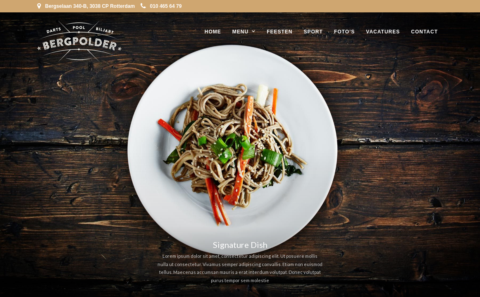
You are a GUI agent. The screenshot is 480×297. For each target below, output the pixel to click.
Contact (424, 32)
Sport (313, 32)
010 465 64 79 (161, 6)
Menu (240, 32)
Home (213, 32)
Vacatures (383, 32)
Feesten (279, 32)
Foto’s (344, 32)
